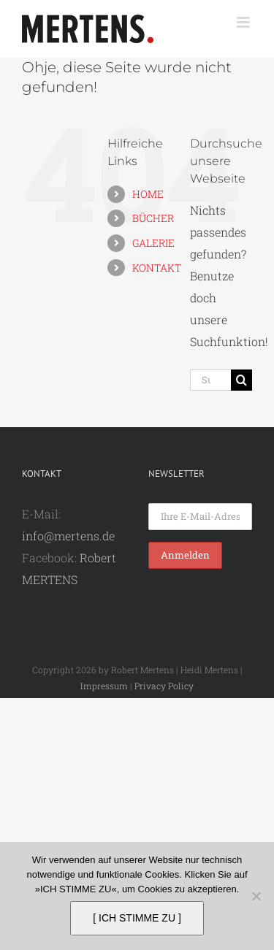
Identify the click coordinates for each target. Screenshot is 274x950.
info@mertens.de (68, 535)
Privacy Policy (164, 686)
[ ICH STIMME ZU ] (137, 918)
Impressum (104, 686)
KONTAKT (156, 268)
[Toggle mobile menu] (244, 22)
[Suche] (241, 380)
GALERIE (153, 243)
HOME (148, 194)
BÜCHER (153, 218)
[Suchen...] (210, 380)
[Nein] (255, 896)
